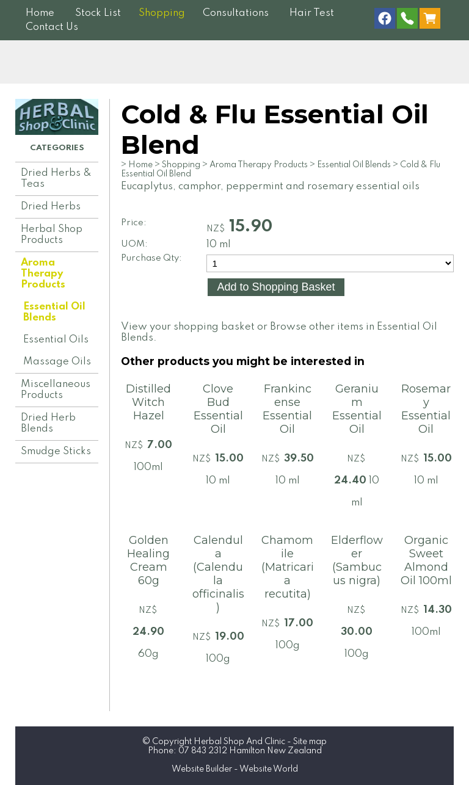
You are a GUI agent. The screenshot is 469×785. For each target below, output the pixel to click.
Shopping (162, 13)
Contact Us (52, 27)
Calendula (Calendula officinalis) (218, 574)
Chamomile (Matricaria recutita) (287, 567)
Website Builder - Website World (235, 769)
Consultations (236, 13)
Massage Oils (57, 361)
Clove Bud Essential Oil (218, 409)
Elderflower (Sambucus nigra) (357, 560)
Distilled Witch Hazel (148, 402)
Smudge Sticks (56, 451)
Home (40, 13)
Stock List (98, 13)
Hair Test (311, 13)
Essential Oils (56, 340)
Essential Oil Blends (54, 312)
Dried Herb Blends (48, 423)
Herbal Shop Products (51, 234)
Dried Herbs (51, 206)
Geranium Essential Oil (357, 409)
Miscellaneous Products (55, 389)
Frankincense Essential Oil (287, 409)
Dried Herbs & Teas (56, 178)
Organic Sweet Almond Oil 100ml (426, 560)
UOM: (134, 244)
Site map (310, 741)
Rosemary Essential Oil (426, 409)
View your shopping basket (188, 327)
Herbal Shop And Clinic (239, 741)
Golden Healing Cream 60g (148, 560)
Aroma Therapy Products (43, 274)
